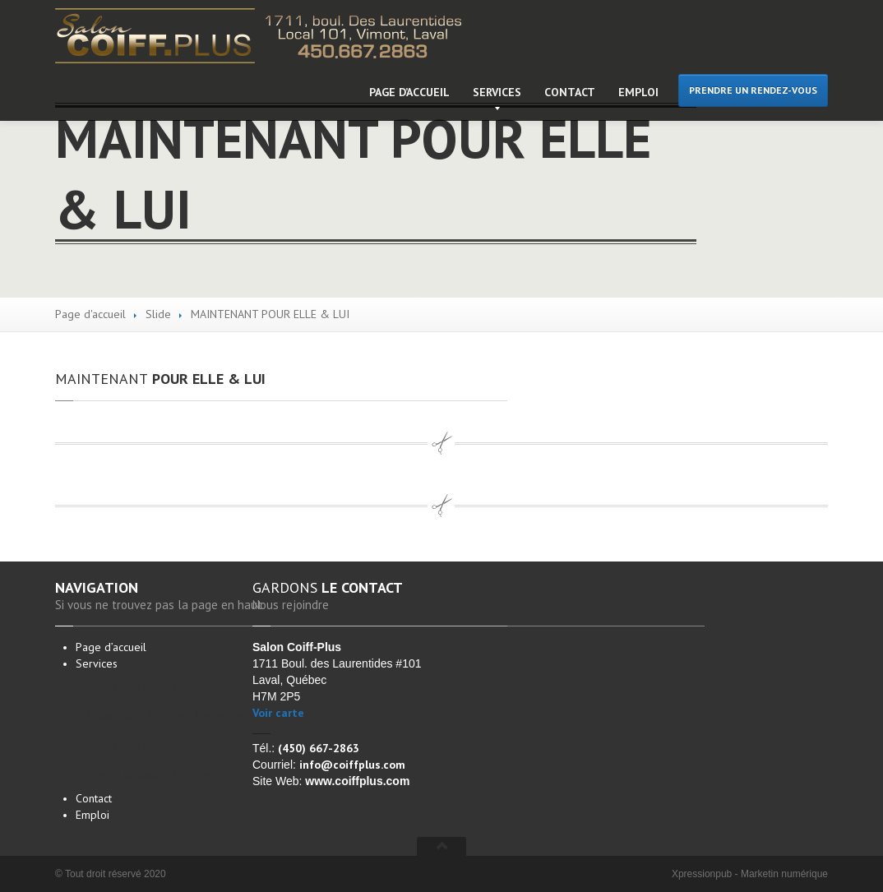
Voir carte (278, 712)
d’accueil (409, 92)
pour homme (133, 745)
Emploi (638, 92)
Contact (569, 92)
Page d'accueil (90, 314)
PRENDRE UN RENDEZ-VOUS (753, 90)
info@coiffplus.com (352, 764)
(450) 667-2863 (318, 748)
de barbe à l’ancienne (154, 775)
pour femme (132, 686)
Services (497, 92)
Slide (158, 314)
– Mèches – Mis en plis (161, 716)
